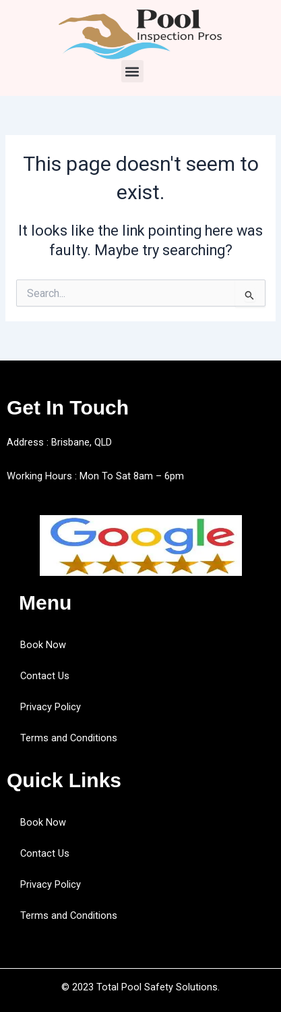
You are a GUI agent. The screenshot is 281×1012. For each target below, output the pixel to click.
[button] (132, 71)
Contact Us (44, 676)
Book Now (43, 645)
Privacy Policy (50, 707)
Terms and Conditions (68, 738)
